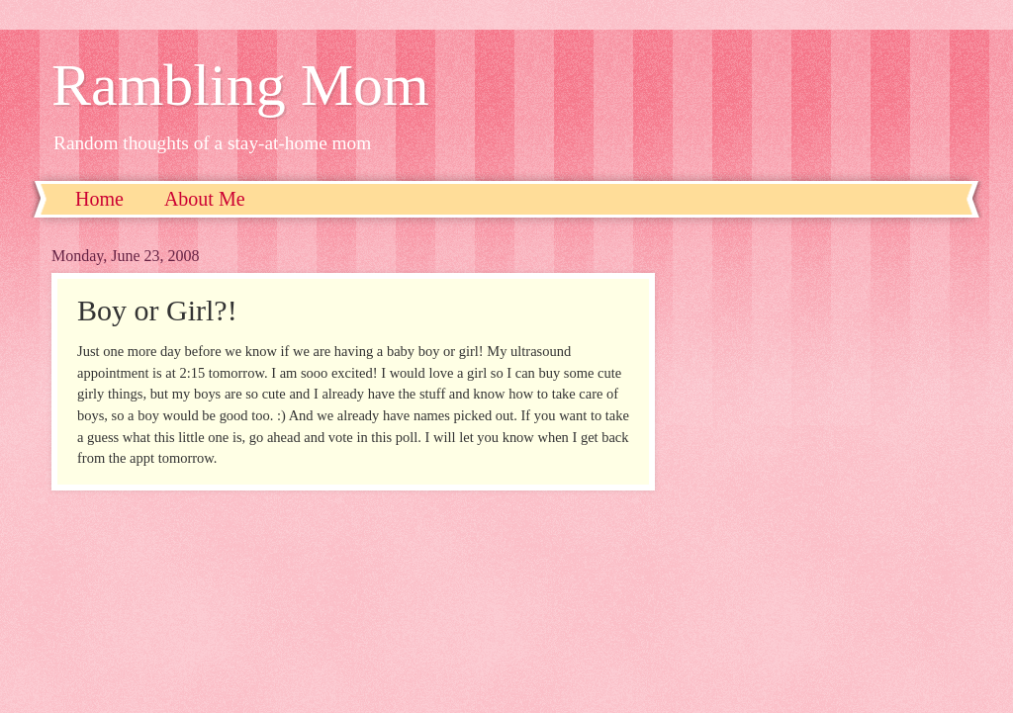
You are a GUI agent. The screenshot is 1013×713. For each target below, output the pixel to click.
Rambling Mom (240, 85)
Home (99, 199)
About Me (204, 199)
